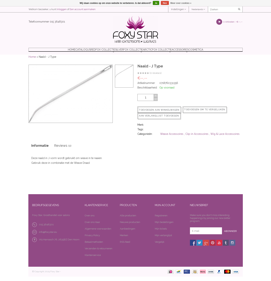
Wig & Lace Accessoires (225, 138)
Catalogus (66, 52)
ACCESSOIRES (196, 52)
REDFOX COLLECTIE (95, 52)
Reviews (62, 150)
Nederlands (198, 9)
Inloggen (62, 9)
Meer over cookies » (180, 3)
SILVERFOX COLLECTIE (129, 52)
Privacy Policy (92, 240)
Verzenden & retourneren (98, 253)
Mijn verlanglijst (163, 240)
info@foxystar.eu (48, 236)
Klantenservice (93, 259)
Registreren (161, 220)
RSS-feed (125, 246)
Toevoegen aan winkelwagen (159, 114)
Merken (124, 240)
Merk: (140, 129)
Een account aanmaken (83, 9)
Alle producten (128, 220)
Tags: (140, 133)
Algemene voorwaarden (98, 233)
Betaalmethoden (94, 246)
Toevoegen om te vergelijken (204, 114)
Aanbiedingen (127, 233)
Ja (156, 3)
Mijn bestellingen (164, 226)
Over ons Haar (92, 226)
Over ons (89, 220)
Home (47, 52)
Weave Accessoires (171, 138)
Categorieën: (144, 138)
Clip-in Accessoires (196, 138)
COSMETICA (220, 52)
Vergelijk (159, 246)
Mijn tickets (161, 233)
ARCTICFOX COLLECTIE (165, 52)
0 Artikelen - (229, 22)
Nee (165, 3)
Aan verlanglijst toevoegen (159, 120)
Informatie (40, 150)
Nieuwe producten (130, 226)
